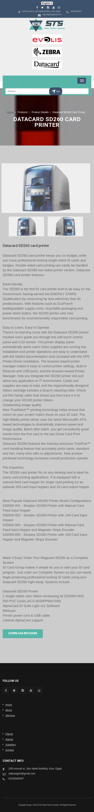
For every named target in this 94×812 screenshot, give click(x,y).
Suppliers (10, 744)
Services (10, 715)
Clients (9, 734)
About (8, 710)
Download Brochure (22, 633)
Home (10, 112)
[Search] (47, 91)
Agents (9, 739)
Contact (9, 750)
